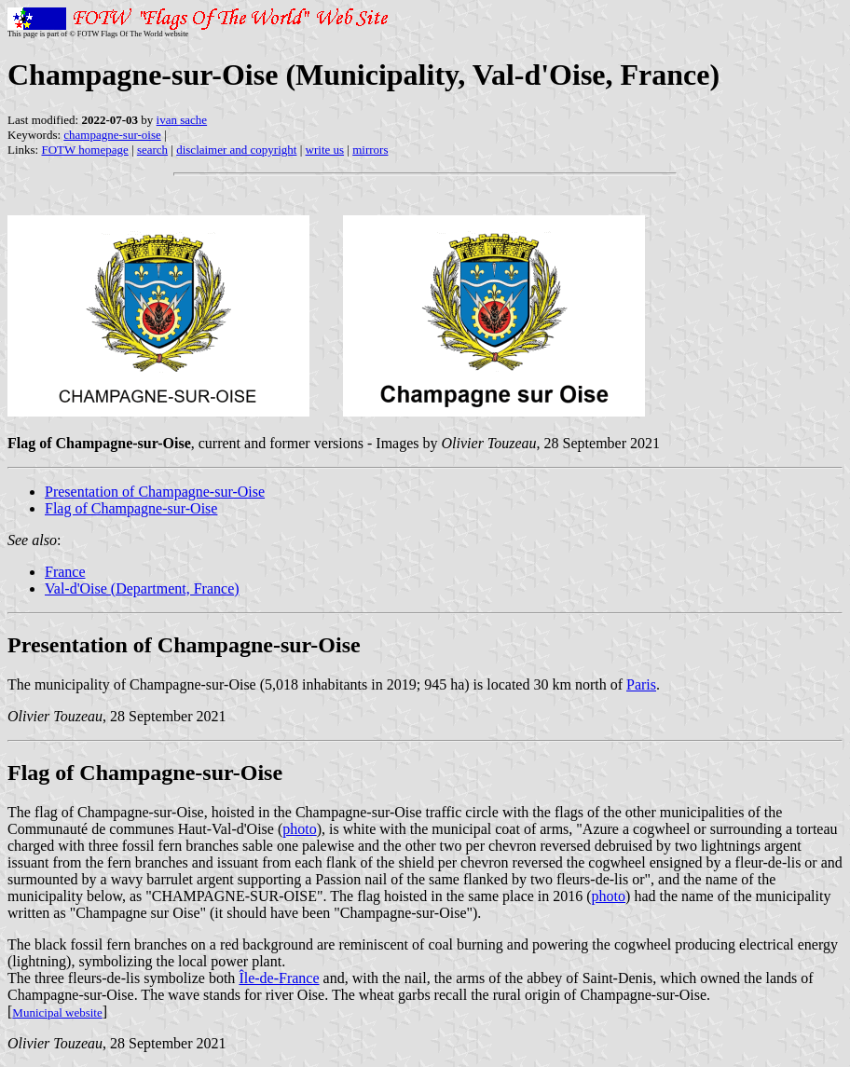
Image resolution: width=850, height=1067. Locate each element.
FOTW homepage (84, 150)
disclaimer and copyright (236, 150)
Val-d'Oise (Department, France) (142, 588)
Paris (641, 684)
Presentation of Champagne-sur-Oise (155, 491)
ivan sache (182, 120)
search (152, 150)
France (65, 572)
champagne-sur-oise (111, 135)
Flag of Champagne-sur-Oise (131, 508)
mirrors (370, 150)
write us (325, 150)
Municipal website (57, 1012)
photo (299, 829)
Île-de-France (279, 978)
